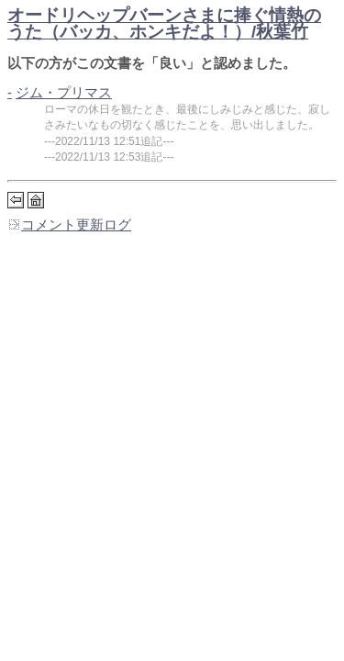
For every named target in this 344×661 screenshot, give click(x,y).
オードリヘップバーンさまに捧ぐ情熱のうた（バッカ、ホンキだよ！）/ (164, 23)
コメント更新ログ (69, 225)
